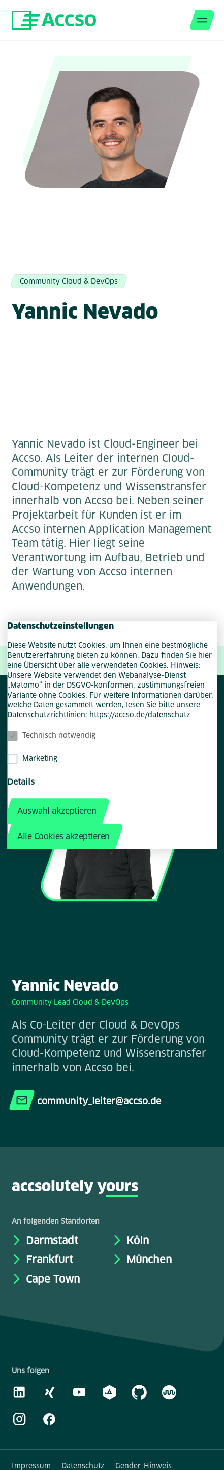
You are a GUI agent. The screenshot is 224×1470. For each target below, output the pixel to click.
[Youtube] (79, 1391)
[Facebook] (49, 1418)
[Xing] (49, 1391)
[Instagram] (19, 1418)
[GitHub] (139, 1391)
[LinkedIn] (19, 1391)
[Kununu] (169, 1391)
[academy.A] (109, 1391)
